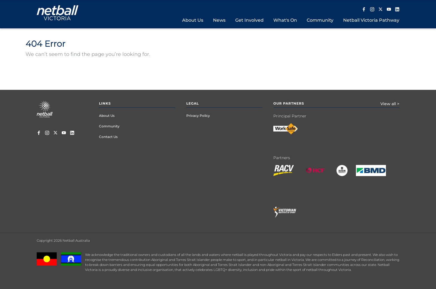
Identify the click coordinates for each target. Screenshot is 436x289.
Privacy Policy (198, 115)
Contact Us (108, 137)
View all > (389, 103)
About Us (107, 115)
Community (109, 126)
